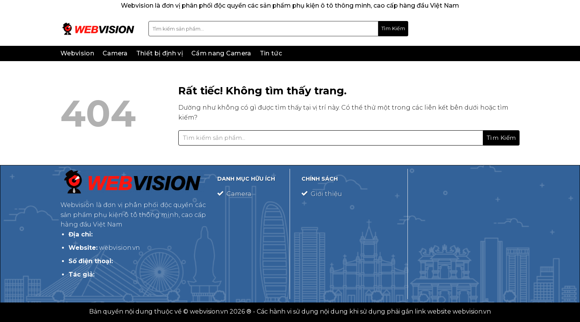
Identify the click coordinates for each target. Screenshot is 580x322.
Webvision (77, 53)
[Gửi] (393, 28)
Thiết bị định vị (159, 53)
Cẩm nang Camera (221, 53)
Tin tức (271, 53)
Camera (115, 53)
